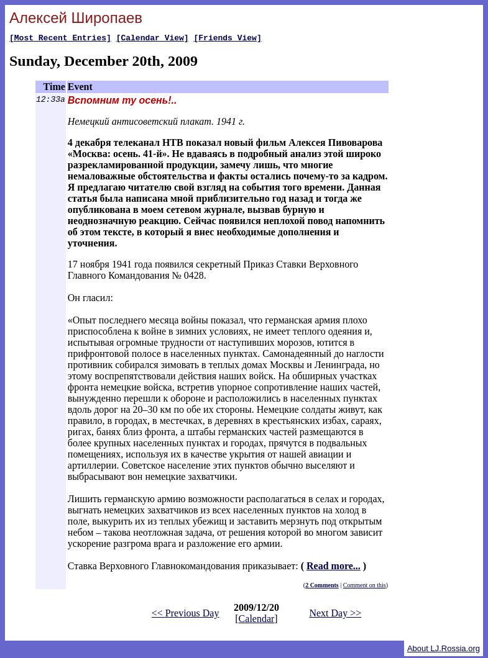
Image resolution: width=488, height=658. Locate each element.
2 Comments (322, 587)
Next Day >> (335, 615)
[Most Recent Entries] (60, 39)
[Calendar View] (152, 39)
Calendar (257, 620)
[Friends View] (227, 39)
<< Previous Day (185, 615)
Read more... (333, 567)
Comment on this (364, 587)
